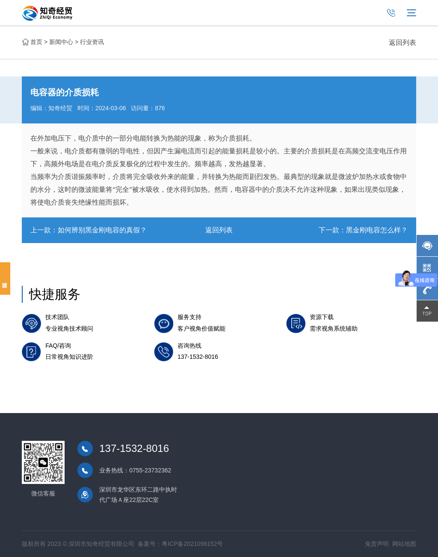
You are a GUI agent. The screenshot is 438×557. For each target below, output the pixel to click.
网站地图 (404, 543)
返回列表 (402, 42)
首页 (36, 41)
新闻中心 (61, 41)
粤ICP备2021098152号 (192, 543)
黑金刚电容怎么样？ (377, 230)
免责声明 (377, 543)
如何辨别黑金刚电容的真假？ (102, 230)
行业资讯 (92, 41)
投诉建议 (5, 278)
